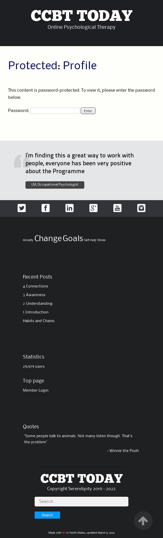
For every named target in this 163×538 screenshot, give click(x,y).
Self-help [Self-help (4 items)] (90, 240)
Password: (44, 111)
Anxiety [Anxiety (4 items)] (28, 240)
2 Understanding (37, 304)
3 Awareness (34, 295)
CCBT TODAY (81, 16)
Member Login (35, 390)
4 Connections (35, 286)
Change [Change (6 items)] (48, 239)
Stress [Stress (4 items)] (101, 240)
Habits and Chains (39, 321)
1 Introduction (35, 312)
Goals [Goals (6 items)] (73, 239)
